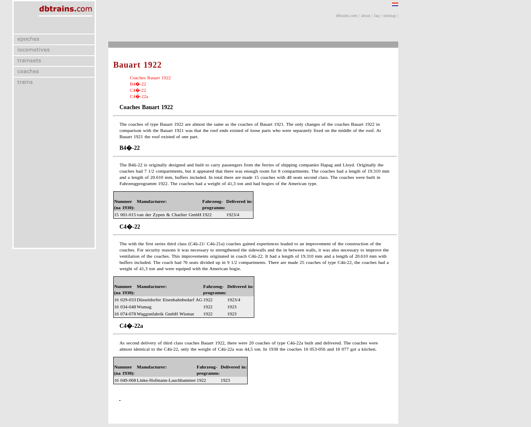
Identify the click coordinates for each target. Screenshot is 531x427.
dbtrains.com (346, 15)
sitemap (389, 15)
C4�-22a (139, 96)
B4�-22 (138, 83)
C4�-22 (138, 90)
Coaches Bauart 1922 (150, 77)
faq (377, 15)
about (365, 15)
